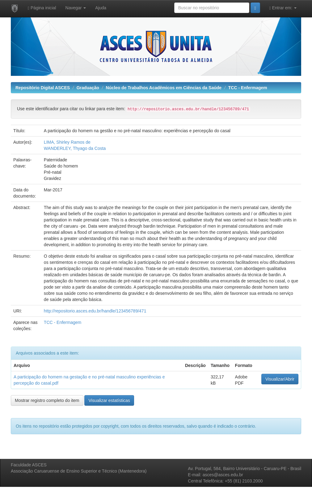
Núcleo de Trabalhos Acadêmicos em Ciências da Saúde (164, 87)
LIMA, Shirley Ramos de (67, 142)
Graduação (88, 87)
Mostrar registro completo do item (47, 400)
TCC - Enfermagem (247, 87)
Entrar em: (283, 8)
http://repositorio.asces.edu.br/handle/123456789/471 (95, 310)
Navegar (75, 7)
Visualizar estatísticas (109, 400)
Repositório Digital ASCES (42, 87)
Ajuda (100, 7)
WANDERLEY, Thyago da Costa (75, 148)
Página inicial (42, 8)
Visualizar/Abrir (279, 379)
